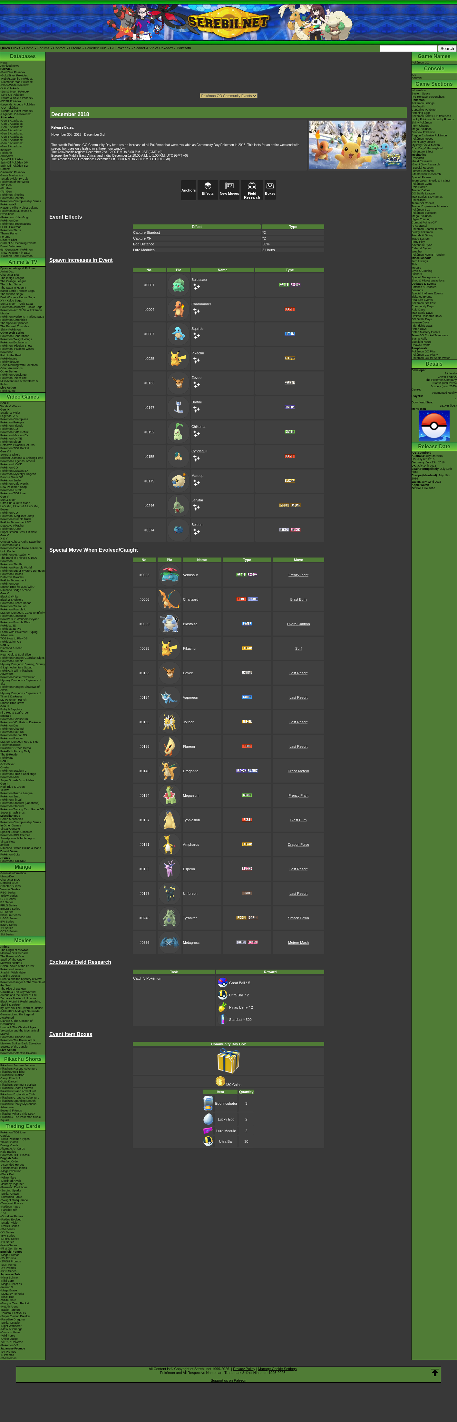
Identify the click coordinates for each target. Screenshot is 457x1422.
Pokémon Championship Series (20, 201)
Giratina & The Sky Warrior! (18, 991)
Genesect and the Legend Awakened (17, 1016)
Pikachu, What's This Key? (17, 1113)
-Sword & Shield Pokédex (16, 98)
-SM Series (7, 1229)
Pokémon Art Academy (15, 554)
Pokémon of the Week (14, 181)
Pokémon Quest (10, 528)
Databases (23, 56)
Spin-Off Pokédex (11, 159)
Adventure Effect (422, 151)
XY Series (6, 928)
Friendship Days (422, 325)
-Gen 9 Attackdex (11, 146)
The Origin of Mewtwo (14, 950)
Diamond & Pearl (11, 648)
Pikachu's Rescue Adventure (18, 1068)
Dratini (196, 402)
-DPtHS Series (9, 1238)
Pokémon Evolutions (13, 342)
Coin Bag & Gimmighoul (427, 148)
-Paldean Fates (10, 1206)
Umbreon (190, 893)
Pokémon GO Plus (424, 351)
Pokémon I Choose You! (16, 1037)
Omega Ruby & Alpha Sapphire (20, 541)
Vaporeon (190, 697)
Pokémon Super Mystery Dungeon (22, 570)
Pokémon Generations (14, 336)
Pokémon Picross (11, 574)
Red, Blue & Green (12, 786)
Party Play (418, 241)
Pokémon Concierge (13, 374)
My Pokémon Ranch (13, 699)
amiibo (4, 844)
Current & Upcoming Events (18, 243)
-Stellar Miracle (10, 1322)
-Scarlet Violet (9, 1222)
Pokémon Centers (12, 198)
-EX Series (7, 1242)
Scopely (436, 386)
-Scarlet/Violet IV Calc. (14, 178)
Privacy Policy (244, 1369)
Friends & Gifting (422, 235)
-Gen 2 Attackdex (11, 123)
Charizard (191, 599)
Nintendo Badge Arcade (15, 590)
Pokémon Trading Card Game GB (22, 809)
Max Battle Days (422, 312)
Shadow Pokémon (423, 132)
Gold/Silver (7, 764)
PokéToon (6, 352)
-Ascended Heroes (12, 1164)
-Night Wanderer (11, 1326)
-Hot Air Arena (9, 1306)
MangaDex (7, 876)
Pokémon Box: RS (12, 732)
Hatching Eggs (421, 112)
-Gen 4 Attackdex (11, 130)
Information (419, 90)
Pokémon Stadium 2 (13, 770)
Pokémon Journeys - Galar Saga (21, 307)
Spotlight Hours (422, 341)
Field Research (252, 193)
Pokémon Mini (9, 777)
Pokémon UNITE (11, 438)
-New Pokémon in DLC (15, 252)
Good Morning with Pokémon (19, 365)
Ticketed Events (422, 296)
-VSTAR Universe (11, 1342)
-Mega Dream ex (11, 1284)
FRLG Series (8, 905)
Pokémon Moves (422, 138)
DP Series (6, 911)
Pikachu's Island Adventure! (18, 1091)
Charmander (201, 304)
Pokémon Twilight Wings (16, 339)
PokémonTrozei (10, 744)
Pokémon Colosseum (14, 719)
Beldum (197, 525)
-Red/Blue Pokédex (12, 72)
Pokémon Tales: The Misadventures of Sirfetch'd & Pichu (19, 381)
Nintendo (451, 373)
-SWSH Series (9, 1226)
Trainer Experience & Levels (430, 206)
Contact (59, 48)
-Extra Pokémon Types (15, 1139)
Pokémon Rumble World (16, 567)
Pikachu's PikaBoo (12, 1075)
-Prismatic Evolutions (13, 1187)
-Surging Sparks (10, 1190)
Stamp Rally (419, 338)
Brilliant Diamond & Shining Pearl (21, 457)
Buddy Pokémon (422, 232)
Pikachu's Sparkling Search (17, 1100)
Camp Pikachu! (10, 1078)
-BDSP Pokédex (10, 101)
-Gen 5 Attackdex (11, 133)
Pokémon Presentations (15, 223)
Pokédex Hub (95, 48)
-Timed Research (423, 171)
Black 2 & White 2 (11, 599)
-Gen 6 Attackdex (11, 136)
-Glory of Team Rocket (14, 1303)
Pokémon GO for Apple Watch (431, 358)
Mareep (197, 476)
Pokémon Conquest (13, 615)
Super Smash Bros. (12, 812)
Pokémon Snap (10, 796)
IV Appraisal (419, 225)
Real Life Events (422, 299)
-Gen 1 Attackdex (11, 120)
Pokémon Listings (423, 103)
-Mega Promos (9, 1255)
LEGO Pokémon (11, 227)
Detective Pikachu (12, 525)
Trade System (421, 238)
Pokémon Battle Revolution (17, 677)
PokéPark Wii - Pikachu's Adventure (16, 672)
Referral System (422, 248)
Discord (75, 48)
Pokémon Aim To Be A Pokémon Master (21, 312)
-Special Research (423, 167)
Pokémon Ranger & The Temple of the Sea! (22, 984)
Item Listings (420, 261)
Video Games (22, 397)
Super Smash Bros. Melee (17, 780)
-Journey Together (12, 1184)
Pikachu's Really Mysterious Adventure (18, 1105)
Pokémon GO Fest (424, 303)
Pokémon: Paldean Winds (17, 349)
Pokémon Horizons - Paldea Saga (22, 316)
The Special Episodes (14, 323)
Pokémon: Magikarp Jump (17, 516)
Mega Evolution (422, 129)
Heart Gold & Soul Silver (16, 654)
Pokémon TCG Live (12, 493)
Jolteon (188, 722)
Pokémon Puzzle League (16, 793)
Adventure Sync (422, 245)
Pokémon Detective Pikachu (18, 1053)
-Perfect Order (9, 1161)
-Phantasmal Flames (13, 1168)
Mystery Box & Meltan (426, 145)
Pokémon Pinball (11, 799)
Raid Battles (8, 1151)
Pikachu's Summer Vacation (18, 1065)
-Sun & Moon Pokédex (14, 91)
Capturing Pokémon (424, 109)
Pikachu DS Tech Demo (15, 748)
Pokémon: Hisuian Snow (16, 345)
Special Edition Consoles (16, 832)
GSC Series (8, 899)
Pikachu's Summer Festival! (18, 1084)
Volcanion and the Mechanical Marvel (19, 1032)
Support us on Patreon (228, 1380)
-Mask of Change (11, 1329)
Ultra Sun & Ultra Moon (15, 503)
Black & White (9, 596)
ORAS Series (9, 931)
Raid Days (418, 309)
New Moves (229, 191)
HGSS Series (9, 918)
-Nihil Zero (7, 1280)
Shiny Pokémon (10, 329)
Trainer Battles (421, 190)
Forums (43, 48)
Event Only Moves (423, 141)
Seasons (417, 290)
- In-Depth (418, 106)
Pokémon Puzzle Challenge (18, 773)
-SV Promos (8, 1258)
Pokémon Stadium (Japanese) (19, 803)
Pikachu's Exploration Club (17, 1094)
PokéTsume (7, 390)
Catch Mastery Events (426, 332)
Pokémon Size (421, 209)
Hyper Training (421, 219)
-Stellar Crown (9, 1193)
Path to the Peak (11, 355)
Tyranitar (190, 918)
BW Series (7, 921)
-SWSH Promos (10, 1261)
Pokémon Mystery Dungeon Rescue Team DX (18, 475)
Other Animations (11, 368)
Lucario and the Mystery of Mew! (21, 979)
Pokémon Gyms (422, 183)
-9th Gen (6, 185)
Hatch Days (419, 329)
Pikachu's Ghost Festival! (16, 1088)
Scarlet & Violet (10, 412)
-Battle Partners (10, 1309)
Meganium (191, 795)
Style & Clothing (422, 270)
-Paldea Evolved (11, 1219)
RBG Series (8, 892)
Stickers (417, 274)
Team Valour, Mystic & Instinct (431, 180)
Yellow (4, 790)
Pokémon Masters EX (14, 435)
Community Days (423, 306)
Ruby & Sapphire (11, 709)
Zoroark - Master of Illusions (18, 998)
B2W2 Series (8, 924)
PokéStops (419, 200)
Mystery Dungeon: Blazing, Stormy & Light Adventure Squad (22, 666)
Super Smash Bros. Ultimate (18, 532)
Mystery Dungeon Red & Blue (19, 741)
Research (418, 158)
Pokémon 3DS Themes (15, 835)
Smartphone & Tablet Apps (17, 838)
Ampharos (191, 844)
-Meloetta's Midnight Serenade (20, 1011)
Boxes (270, 191)
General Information (13, 873)
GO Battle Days (422, 319)
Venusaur (190, 575)
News (4, 62)
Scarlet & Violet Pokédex (153, 48)
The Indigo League (12, 278)
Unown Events (421, 345)
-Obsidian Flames (11, 1216)
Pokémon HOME (11, 464)
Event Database (10, 246)
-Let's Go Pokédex (12, 94)
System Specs (421, 93)
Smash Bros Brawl (12, 703)
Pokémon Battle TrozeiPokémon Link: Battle (21, 550)
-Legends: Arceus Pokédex (17, 104)
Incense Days (420, 322)
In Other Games (10, 825)
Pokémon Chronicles (13, 319)
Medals (416, 267)
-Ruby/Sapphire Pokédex (16, 78)
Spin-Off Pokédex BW (14, 165)
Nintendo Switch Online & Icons (20, 848)
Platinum (6, 651)
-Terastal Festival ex (13, 1313)
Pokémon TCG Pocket (14, 448)
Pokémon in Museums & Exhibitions (16, 212)
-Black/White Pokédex (14, 85)
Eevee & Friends (11, 1110)
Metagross (191, 942)
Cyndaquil (199, 451)
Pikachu (197, 353)
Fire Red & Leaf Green (15, 712)
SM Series (7, 934)
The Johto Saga (10, 284)
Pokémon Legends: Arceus (17, 461)
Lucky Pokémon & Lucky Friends (433, 119)
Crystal (4, 767)
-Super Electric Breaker (15, 1316)
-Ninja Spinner (9, 1277)
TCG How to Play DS (14, 638)
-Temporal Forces (11, 1203)
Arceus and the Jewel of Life (18, 995)
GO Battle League (423, 193)
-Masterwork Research (426, 174)
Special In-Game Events (427, 293)
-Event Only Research (426, 164)
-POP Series (8, 1271)
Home (29, 48)
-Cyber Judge (9, 1338)
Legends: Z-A (9, 416)
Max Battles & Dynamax (427, 196)
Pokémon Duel (9, 583)
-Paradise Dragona (12, 1319)
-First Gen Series (11, 1248)
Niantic (437, 383)
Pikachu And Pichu (12, 1071)
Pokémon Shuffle (11, 564)
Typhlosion (191, 820)
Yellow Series (9, 895)
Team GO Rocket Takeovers (430, 335)
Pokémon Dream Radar (15, 603)
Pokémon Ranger (11, 738)
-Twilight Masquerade (14, 1200)
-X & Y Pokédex (10, 88)
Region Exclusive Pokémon (429, 135)
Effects (208, 191)
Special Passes (422, 177)
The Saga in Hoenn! (13, 287)
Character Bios (10, 274)
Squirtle (197, 329)
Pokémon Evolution (424, 212)
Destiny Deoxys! (10, 975)
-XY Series (7, 1232)
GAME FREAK (447, 376)
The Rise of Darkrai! (13, 988)
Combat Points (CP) (424, 222)
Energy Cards (9, 1145)
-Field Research (422, 161)
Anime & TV (22, 262)
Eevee (196, 378)
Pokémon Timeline (12, 194)
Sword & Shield (10, 454)
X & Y (4, 538)
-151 (3, 1213)
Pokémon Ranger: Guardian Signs (22, 657)
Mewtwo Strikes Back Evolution (20, 1043)
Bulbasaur (199, 279)
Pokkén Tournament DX (15, 522)
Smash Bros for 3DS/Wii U (17, 586)
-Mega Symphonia (12, 1293)
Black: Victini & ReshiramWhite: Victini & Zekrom (20, 1003)
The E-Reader (9, 754)
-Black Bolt (7, 1174)
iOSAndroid (417, 76)
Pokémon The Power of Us (17, 1040)
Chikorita (198, 427)
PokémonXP (8, 204)
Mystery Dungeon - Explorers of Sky (20, 682)
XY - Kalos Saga (11, 300)
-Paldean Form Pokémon (16, 256)
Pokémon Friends (11, 425)
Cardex (5, 169)
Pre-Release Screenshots (428, 96)
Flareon (189, 746)
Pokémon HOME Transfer (428, 254)
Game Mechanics (11, 175)
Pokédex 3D (8, 625)
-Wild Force (7, 1335)
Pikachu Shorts (23, 1059)
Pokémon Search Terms (427, 229)
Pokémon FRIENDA (13, 861)
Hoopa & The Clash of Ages (18, 1027)
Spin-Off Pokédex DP (14, 162)
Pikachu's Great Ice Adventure (19, 1097)
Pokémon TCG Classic (15, 1155)
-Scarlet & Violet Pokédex (16, 111)
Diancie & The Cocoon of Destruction (16, 1022)
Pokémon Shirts (10, 230)
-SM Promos (8, 1264)
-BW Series (7, 1235)
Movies (23, 940)
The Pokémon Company (441, 379)
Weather (417, 251)
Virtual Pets (7, 841)
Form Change (420, 125)
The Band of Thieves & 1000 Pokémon (18, 559)
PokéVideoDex (9, 361)
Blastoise (190, 624)
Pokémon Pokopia (12, 422)
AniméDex (7, 271)
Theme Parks (9, 233)
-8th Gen (6, 188)
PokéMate (7, 757)
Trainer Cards (9, 1142)
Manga (23, 867)
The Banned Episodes (14, 326)
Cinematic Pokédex (12, 172)
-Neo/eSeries (8, 1245)
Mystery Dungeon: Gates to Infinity (22, 612)
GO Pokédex (120, 48)
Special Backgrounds (425, 277)
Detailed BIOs (9, 882)
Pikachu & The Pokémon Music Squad (20, 1118)
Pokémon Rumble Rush (15, 519)
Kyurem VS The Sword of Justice (21, 1008)
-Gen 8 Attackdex (11, 143)
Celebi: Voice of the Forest (17, 966)
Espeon (189, 869)
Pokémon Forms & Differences (431, 116)
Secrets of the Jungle (14, 1046)
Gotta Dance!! (9, 1081)
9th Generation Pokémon (16, 249)
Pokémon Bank (10, 545)
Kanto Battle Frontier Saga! (17, 290)
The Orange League (13, 281)
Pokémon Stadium (12, 806)
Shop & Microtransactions (428, 280)
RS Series (7, 902)
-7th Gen (6, 191)
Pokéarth (184, 48)
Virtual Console (10, 828)
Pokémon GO (9, 428)
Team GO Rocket (423, 203)
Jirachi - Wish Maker (13, 972)
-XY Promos (8, 1267)
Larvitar (197, 500)
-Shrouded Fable (11, 1197)
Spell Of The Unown (13, 959)
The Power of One (12, 956)
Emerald (5, 715)
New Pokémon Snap (13, 487)
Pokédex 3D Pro (11, 628)
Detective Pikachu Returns (17, 445)
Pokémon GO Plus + (425, 354)
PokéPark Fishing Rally (15, 751)
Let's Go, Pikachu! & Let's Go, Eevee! (19, 508)
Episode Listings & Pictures (17, 268)
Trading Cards (22, 1126)
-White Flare (8, 1177)
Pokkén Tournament (13, 580)
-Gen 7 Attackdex (11, 140)
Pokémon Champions (14, 419)
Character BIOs (10, 879)
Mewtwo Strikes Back (14, 953)
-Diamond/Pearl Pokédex (16, 82)
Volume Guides (10, 889)
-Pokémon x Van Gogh (14, 217)
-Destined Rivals (11, 1180)
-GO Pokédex (9, 107)
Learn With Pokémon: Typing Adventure (18, 633)
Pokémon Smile (10, 480)
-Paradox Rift (8, 1209)
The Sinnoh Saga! (12, 294)
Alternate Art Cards (12, 1148)
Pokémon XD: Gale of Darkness (21, 722)
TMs (414, 264)
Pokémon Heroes (11, 969)
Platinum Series (10, 915)
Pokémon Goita (10, 854)
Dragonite (191, 771)
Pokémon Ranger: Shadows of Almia (20, 688)
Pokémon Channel (12, 728)
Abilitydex (6, 156)
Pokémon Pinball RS (13, 735)
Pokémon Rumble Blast (15, 622)
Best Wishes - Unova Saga (17, 297)
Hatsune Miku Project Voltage (19, 207)
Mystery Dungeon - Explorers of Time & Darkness (20, 695)
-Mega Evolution (10, 1171)
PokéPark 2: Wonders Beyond (19, 619)
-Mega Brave (8, 1290)
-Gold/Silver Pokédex (14, 75)
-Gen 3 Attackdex (11, 127)
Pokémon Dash (10, 725)
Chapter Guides (10, 886)
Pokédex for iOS (11, 641)
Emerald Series (10, 908)
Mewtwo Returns (11, 962)
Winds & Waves (10, 406)
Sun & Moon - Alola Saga (16, 303)
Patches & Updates (424, 287)
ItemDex (5, 149)
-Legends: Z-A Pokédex (15, 114)
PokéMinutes (8, 358)
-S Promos (7, 1355)
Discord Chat (8, 240)
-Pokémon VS (9, 1345)
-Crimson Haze (10, 1332)
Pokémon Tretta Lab (13, 606)
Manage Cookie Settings (277, 1369)
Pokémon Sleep (10, 441)
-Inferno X (6, 1287)
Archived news (9, 65)
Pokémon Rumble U (13, 609)
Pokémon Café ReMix (14, 432)
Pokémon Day (9, 220)
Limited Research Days (427, 316)
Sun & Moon (8, 499)
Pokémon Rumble (12, 661)
